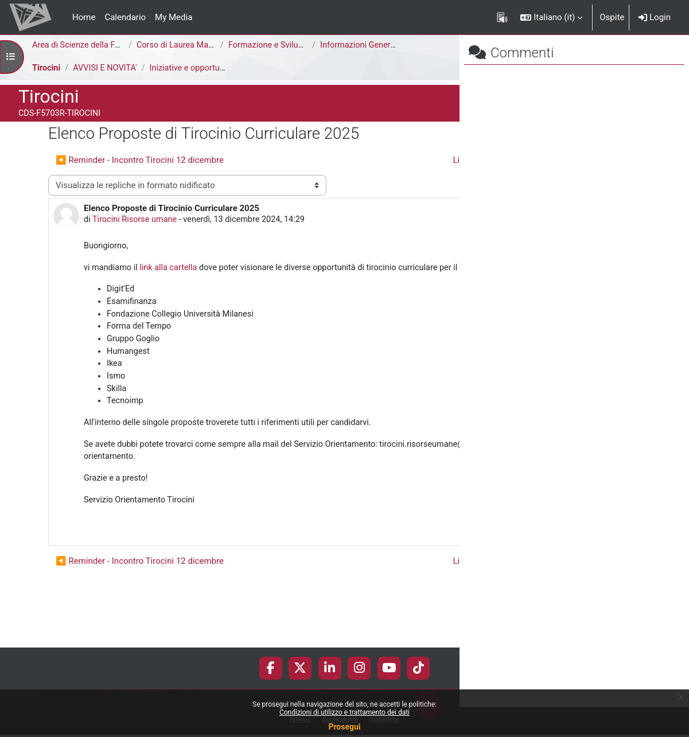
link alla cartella (171, 289)
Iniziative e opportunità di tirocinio (218, 68)
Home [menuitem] (83, 17)
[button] (551, 17)
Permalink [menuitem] (377, 571)
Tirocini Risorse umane (137, 241)
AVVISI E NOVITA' (107, 68)
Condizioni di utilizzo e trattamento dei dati (344, 712)
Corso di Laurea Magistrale (188, 45)
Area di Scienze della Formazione (95, 45)
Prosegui (344, 726)
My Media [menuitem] (173, 17)
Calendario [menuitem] (125, 17)
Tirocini (46, 68)
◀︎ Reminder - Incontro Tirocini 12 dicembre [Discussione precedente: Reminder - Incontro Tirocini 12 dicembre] (140, 160)
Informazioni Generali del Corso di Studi (395, 45)
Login (655, 17)
